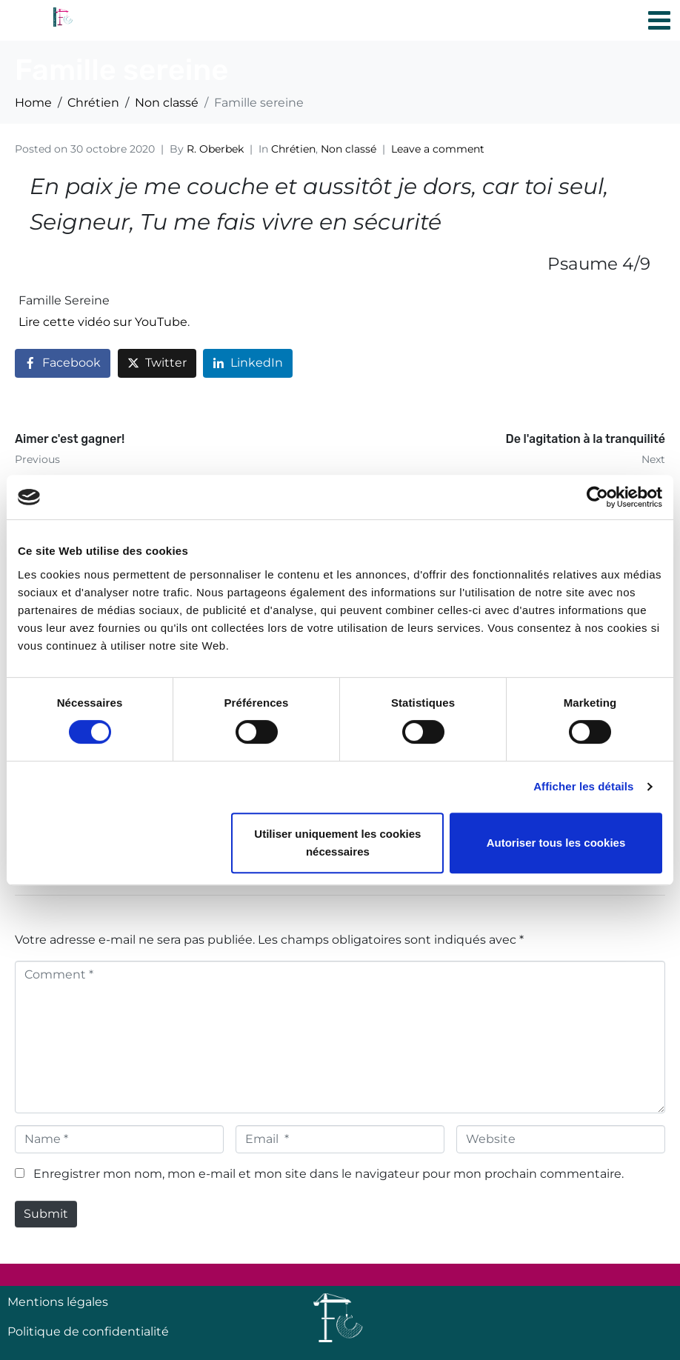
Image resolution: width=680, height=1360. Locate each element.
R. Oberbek (215, 149)
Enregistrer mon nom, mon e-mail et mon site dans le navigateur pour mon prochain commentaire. (328, 1174)
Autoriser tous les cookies (556, 842)
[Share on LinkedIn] (248, 363)
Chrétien (293, 149)
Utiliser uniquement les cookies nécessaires (337, 842)
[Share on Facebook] (62, 363)
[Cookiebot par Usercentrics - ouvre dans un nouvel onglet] (597, 497)
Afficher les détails (583, 786)
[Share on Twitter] (157, 363)
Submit (46, 1214)
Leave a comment (437, 149)
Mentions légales (57, 1302)
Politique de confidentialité (88, 1331)
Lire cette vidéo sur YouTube (103, 322)
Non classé (348, 149)
